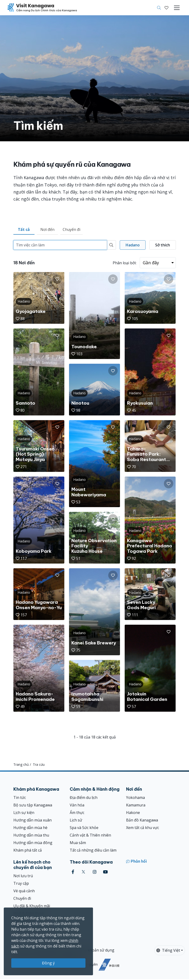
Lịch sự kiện (23, 812)
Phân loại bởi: (124, 262)
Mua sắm (78, 842)
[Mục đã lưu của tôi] (166, 7)
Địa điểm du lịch (83, 797)
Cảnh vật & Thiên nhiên (90, 835)
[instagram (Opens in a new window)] (94, 872)
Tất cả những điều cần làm (93, 850)
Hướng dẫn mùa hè (30, 827)
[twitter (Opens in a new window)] (83, 872)
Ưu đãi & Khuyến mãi (31, 905)
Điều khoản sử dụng (96, 950)
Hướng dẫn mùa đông (32, 842)
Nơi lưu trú (23, 875)
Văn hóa (77, 805)
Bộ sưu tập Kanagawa (32, 805)
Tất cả (24, 229)
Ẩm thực (77, 812)
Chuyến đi (71, 229)
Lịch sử (76, 820)
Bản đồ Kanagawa (142, 820)
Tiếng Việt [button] (168, 950)
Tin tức (19, 797)
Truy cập (21, 883)
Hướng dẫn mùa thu (31, 835)
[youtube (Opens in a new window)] (105, 872)
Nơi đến (47, 229)
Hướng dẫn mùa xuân (32, 820)
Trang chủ (21, 764)
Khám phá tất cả (27, 850)
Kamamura (135, 805)
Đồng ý (48, 963)
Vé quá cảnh (24, 890)
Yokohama (135, 797)
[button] (166, 8)
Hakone (133, 812)
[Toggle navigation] (176, 7)
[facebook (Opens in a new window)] (73, 872)
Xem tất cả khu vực (142, 827)
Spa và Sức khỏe (84, 827)
